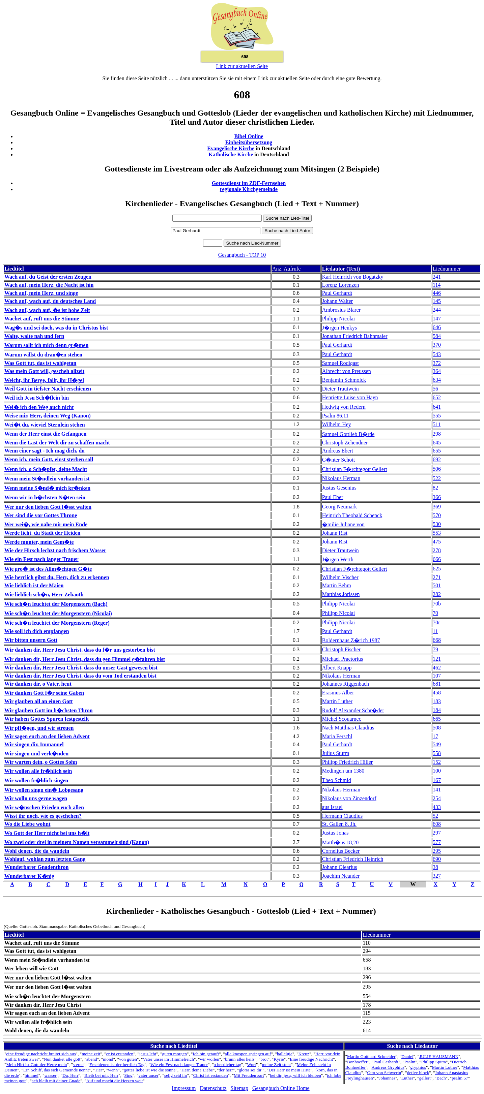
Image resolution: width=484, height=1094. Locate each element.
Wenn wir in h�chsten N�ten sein (44, 497)
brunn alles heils (239, 1059)
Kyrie (279, 1059)
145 (437, 301)
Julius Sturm (335, 753)
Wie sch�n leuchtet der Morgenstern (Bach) (56, 604)
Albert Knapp (337, 667)
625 (437, 568)
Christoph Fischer (341, 649)
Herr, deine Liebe (197, 1069)
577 (437, 842)
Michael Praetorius (342, 659)
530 (437, 524)
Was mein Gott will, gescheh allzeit (44, 371)
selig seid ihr (175, 1075)
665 (437, 719)
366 (437, 497)
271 (437, 577)
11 (435, 631)
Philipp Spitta (433, 1061)
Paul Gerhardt (337, 293)
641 (437, 407)
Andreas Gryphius (387, 1067)
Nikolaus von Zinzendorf (349, 798)
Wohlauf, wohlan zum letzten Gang (44, 859)
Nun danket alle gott (62, 1059)
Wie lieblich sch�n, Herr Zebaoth (44, 594)
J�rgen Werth (337, 559)
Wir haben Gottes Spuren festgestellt (46, 719)
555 (437, 415)
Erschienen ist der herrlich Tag (116, 1064)
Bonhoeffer (357, 1061)
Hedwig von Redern (344, 407)
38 (435, 867)
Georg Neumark (339, 506)
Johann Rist (334, 533)
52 (435, 816)
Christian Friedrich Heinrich (352, 859)
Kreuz (303, 1053)
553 (437, 533)
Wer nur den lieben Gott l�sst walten (47, 507)
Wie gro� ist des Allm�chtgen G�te (48, 569)
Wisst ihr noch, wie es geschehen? (43, 816)
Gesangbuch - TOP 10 (242, 255)
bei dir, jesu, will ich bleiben (295, 1075)
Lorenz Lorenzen (340, 285)
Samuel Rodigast (340, 363)
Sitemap (239, 1088)
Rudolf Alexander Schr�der (353, 710)
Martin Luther (337, 701)
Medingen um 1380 (343, 771)
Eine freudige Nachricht (311, 1059)
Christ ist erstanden (210, 1075)
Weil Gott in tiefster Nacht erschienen (47, 389)
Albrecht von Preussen (346, 371)
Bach (441, 1078)
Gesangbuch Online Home (281, 1088)
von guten (128, 1059)
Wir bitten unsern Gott (30, 640)
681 (437, 684)
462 (437, 667)
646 (437, 327)
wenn (113, 1069)
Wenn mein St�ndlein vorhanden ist (47, 478)
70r (436, 622)
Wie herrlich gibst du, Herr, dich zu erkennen (56, 577)
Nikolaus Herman (341, 478)
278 (437, 550)
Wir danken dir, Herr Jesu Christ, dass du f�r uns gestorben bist (79, 650)
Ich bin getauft (206, 1053)
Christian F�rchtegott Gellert (354, 469)
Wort (251, 1064)
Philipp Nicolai (338, 318)
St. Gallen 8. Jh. (339, 824)
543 (437, 354)
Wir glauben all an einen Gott (38, 701)
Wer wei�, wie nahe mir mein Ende (45, 524)
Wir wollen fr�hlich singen (36, 780)
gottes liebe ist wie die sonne (150, 1069)
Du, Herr (70, 1075)
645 (437, 442)
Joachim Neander (341, 876)
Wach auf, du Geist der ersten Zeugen (47, 277)
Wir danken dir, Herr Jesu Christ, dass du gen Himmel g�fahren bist (84, 659)
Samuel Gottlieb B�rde (348, 434)
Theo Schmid (336, 780)
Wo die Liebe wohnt (27, 824)
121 (437, 659)
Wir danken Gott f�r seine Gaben (44, 693)
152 (437, 762)
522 (437, 478)
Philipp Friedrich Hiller (347, 762)
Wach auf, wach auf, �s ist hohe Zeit (47, 310)
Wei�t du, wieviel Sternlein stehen (44, 425)
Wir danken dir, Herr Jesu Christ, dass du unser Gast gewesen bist (81, 667)
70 (435, 613)
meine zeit (91, 1053)
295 (437, 851)
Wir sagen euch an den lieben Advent (47, 736)
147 (437, 318)
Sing (128, 1075)
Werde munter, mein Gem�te (39, 542)
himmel (31, 1075)
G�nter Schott (338, 460)
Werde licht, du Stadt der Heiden (42, 533)
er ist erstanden (120, 1053)
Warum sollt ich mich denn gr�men (46, 345)
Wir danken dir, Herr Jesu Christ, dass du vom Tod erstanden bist (80, 676)
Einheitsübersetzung (249, 142)
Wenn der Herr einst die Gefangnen (45, 434)
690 (437, 859)
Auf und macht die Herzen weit (114, 1080)
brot (263, 1059)
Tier (98, 1069)
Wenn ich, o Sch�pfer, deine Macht (45, 469)
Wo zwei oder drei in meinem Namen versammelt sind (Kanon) (76, 842)
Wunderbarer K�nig (29, 876)
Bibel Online (248, 136)
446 (437, 293)
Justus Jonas (335, 833)
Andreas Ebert (337, 451)
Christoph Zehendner (345, 442)
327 (437, 876)
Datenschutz (213, 1088)
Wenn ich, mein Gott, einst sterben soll (48, 459)
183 (437, 701)
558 (437, 753)
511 (436, 424)
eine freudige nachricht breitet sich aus (41, 1053)
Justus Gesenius (339, 488)
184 (437, 710)
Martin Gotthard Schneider (371, 1056)
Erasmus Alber (338, 692)
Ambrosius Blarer (341, 310)
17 (435, 736)
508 (437, 727)
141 (437, 789)
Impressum (184, 1088)
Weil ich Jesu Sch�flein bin (36, 398)
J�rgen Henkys (339, 328)
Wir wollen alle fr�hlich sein (38, 771)
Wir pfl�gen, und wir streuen (39, 728)
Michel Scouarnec (341, 719)
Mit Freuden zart (249, 1075)
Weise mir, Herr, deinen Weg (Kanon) (47, 415)
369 (437, 506)
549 (437, 744)
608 (437, 824)
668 (437, 640)
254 (437, 798)
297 (437, 833)
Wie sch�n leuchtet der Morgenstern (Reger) (57, 623)
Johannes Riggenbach (345, 684)
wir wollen (209, 1059)
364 (437, 371)
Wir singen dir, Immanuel (34, 744)
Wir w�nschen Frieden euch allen (44, 807)
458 (437, 692)
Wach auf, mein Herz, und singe (41, 293)
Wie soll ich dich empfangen (36, 631)
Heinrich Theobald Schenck (352, 515)
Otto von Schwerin (384, 1072)
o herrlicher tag (227, 1064)
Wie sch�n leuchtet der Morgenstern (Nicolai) (58, 613)
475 (437, 541)
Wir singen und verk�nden (36, 753)
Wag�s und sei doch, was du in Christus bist (56, 328)
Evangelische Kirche (230, 148)
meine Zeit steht (276, 1064)
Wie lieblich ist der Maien (33, 585)
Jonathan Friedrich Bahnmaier (355, 336)
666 (437, 559)
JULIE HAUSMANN (438, 1056)
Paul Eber (332, 497)
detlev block (418, 1072)
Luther (407, 1078)
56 (435, 389)
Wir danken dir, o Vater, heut (38, 684)
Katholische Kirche (230, 154)
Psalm (410, 1061)
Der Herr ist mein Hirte (289, 1069)
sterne (78, 1064)
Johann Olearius (339, 867)
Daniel (407, 1056)
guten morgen (174, 1053)
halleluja (284, 1053)
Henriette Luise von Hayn (350, 397)
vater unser (149, 1075)
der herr (226, 1069)
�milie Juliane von (343, 524)
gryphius (418, 1067)
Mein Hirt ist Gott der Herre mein (36, 1064)
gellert (425, 1078)
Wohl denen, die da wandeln (36, 851)
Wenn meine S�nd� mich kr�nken (47, 488)
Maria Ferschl (337, 736)
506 (437, 469)
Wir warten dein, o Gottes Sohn (40, 762)
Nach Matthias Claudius (348, 727)
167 (437, 780)
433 (437, 807)
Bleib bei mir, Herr (101, 1075)
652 (437, 397)
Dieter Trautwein (340, 389)
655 (437, 451)
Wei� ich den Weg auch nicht (39, 407)
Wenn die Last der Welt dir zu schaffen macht (57, 442)
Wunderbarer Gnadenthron (36, 867)
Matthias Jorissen (341, 594)
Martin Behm (336, 585)
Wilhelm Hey (336, 424)
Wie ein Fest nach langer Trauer (41, 559)
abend (91, 1059)
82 (435, 488)
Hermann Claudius (342, 816)
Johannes (387, 1078)
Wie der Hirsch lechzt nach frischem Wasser (55, 550)
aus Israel (332, 807)
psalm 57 (460, 1078)
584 (437, 336)
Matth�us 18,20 (340, 842)
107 (437, 676)
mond (108, 1059)
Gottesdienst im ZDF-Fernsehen (249, 183)
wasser (50, 1075)
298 (437, 434)
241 (437, 277)
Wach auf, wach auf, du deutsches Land (50, 301)
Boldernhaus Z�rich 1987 (351, 640)
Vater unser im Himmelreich (168, 1059)
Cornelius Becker (341, 851)
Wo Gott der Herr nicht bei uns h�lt (46, 833)
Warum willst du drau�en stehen (43, 354)
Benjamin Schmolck (344, 380)
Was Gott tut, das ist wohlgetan (40, 363)
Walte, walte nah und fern (34, 336)
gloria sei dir (251, 1069)
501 (437, 585)
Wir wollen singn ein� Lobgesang (43, 790)
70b (437, 603)
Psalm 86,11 (335, 415)
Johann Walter (337, 301)
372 (437, 363)
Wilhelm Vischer (340, 577)
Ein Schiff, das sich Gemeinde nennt (56, 1069)
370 (437, 345)
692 (437, 459)
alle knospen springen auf (248, 1053)
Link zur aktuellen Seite (242, 66)
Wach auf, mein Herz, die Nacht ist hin (48, 285)
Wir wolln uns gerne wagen (35, 798)
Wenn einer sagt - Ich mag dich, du (44, 451)
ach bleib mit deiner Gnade (56, 1080)
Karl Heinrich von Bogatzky (352, 277)
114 (436, 285)
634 (437, 380)
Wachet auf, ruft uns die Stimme (41, 318)
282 (437, 594)
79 (435, 649)
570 (437, 515)
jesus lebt (147, 1053)
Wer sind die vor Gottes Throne (40, 515)
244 (437, 310)
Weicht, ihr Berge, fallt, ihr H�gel (44, 380)
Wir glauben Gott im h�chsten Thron (48, 710)
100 (437, 771)
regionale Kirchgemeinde (249, 189)
